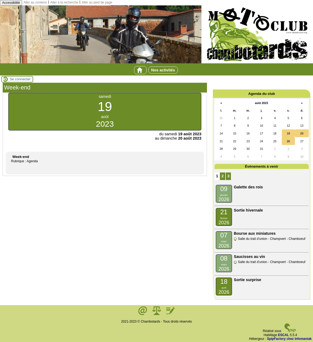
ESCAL (283, 335)
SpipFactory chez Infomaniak (289, 339)
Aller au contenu (35, 2)
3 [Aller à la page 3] (228, 176)
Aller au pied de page (97, 2)
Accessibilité (11, 3)
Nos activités (163, 70)
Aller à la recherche (64, 2)
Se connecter (20, 79)
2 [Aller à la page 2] (222, 176)
